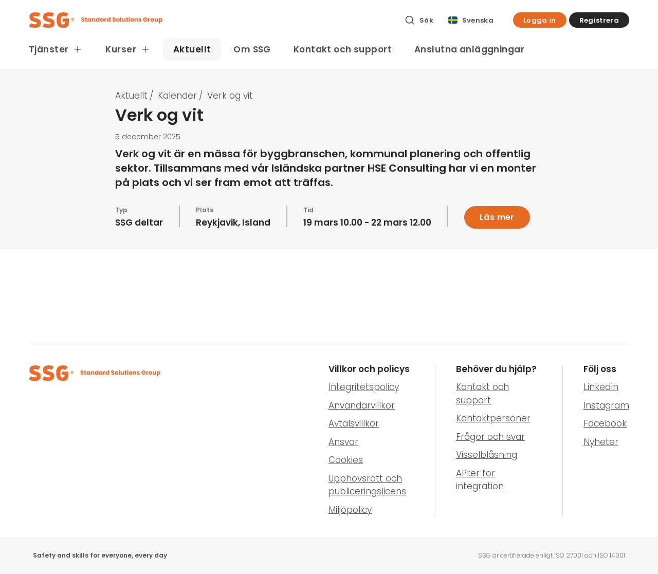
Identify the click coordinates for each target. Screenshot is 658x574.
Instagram (606, 405)
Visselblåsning (486, 455)
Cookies (345, 460)
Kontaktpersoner (493, 418)
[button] (539, 20)
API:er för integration (480, 480)
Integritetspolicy (363, 387)
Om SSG (252, 49)
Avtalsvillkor (353, 423)
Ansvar (343, 442)
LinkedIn (600, 387)
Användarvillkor (361, 405)
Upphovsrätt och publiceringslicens (367, 485)
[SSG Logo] (211, 20)
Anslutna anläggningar (469, 49)
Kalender (177, 95)
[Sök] (418, 20)
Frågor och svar (490, 437)
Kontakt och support (343, 49)
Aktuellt (192, 49)
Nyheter (600, 442)
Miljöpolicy (350, 510)
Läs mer (497, 217)
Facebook (605, 423)
